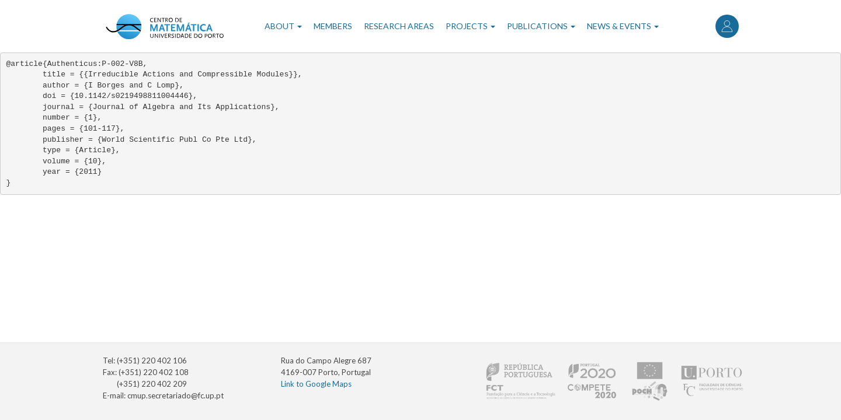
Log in (727, 26)
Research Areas (399, 26)
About (283, 26)
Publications (541, 26)
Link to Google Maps (316, 383)
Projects (470, 26)
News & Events (623, 26)
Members (333, 26)
